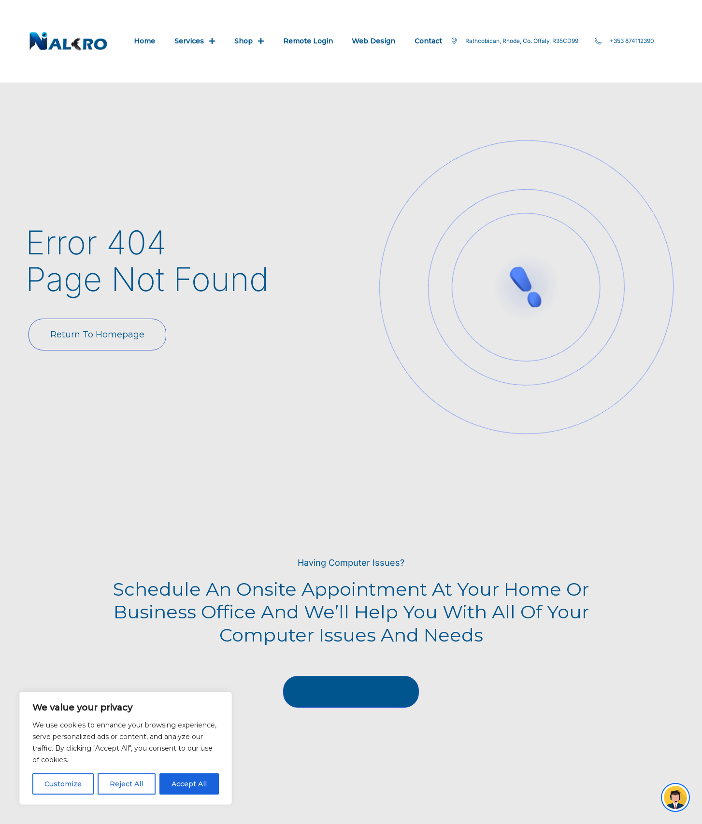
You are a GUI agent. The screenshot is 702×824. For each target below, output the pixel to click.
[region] (125, 748)
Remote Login (308, 41)
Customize (63, 784)
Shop (249, 41)
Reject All (126, 784)
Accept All (189, 784)
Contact (428, 41)
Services (194, 41)
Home (144, 41)
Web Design (373, 41)
